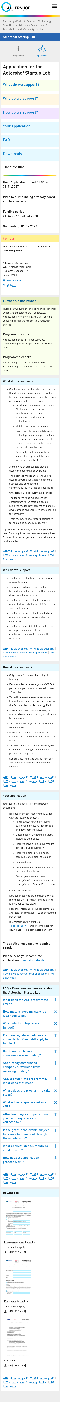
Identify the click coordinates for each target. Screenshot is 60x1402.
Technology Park (12, 21)
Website (9, 285)
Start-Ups (8, 25)
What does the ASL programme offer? (30, 1002)
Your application (17, 126)
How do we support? (20, 112)
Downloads (12, 154)
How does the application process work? (30, 1160)
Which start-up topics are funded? (30, 1025)
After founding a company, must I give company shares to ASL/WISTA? (30, 1118)
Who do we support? (20, 99)
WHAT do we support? (15, 551)
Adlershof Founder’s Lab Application (23, 29)
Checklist (9, 1360)
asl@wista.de (12, 280)
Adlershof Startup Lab (31, 25)
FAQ (6, 140)
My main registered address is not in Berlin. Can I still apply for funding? (30, 1039)
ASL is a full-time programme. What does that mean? (30, 1081)
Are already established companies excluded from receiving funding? (30, 1067)
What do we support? (21, 85)
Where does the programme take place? (30, 1093)
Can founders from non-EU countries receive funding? (30, 1053)
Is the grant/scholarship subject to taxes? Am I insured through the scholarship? (30, 1134)
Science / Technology (39, 21)
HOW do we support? (15, 555)
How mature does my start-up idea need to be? (30, 1014)
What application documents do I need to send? (30, 1148)
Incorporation (18, 926)
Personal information (16, 1301)
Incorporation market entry (19, 1242)
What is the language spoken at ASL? (30, 1104)
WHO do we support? (42, 551)
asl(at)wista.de (33, 960)
